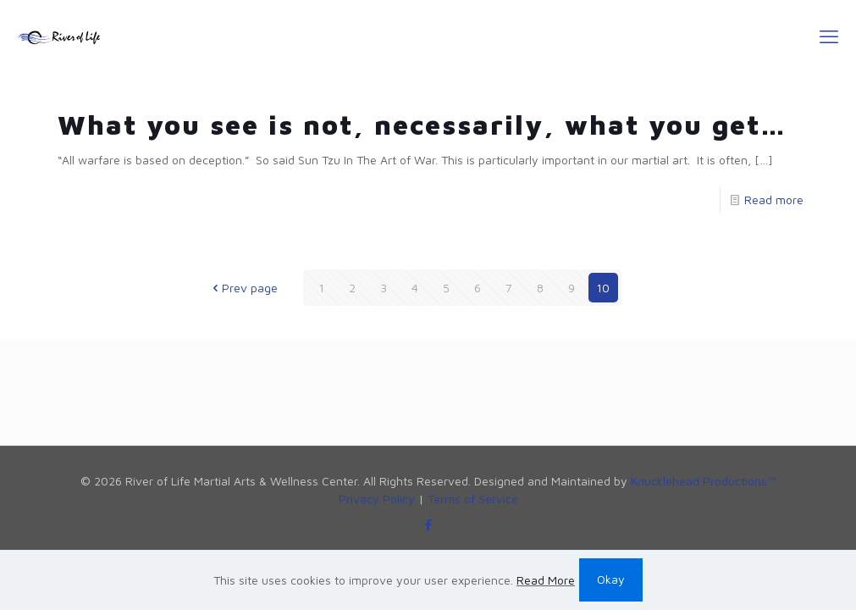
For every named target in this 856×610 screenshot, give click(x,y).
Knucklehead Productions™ (703, 481)
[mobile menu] (829, 36)
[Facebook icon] (428, 525)
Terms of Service (473, 498)
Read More (545, 580)
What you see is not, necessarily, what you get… (422, 124)
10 (603, 287)
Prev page (244, 287)
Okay (611, 579)
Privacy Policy (377, 498)
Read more (774, 199)
